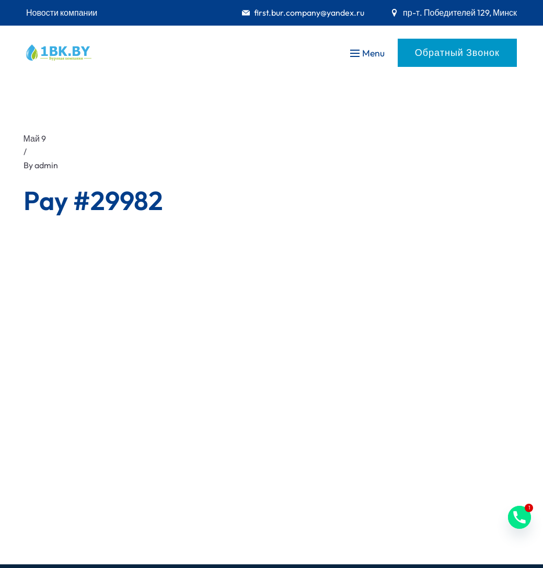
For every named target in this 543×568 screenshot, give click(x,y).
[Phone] (519, 517)
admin (46, 165)
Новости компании (61, 12)
